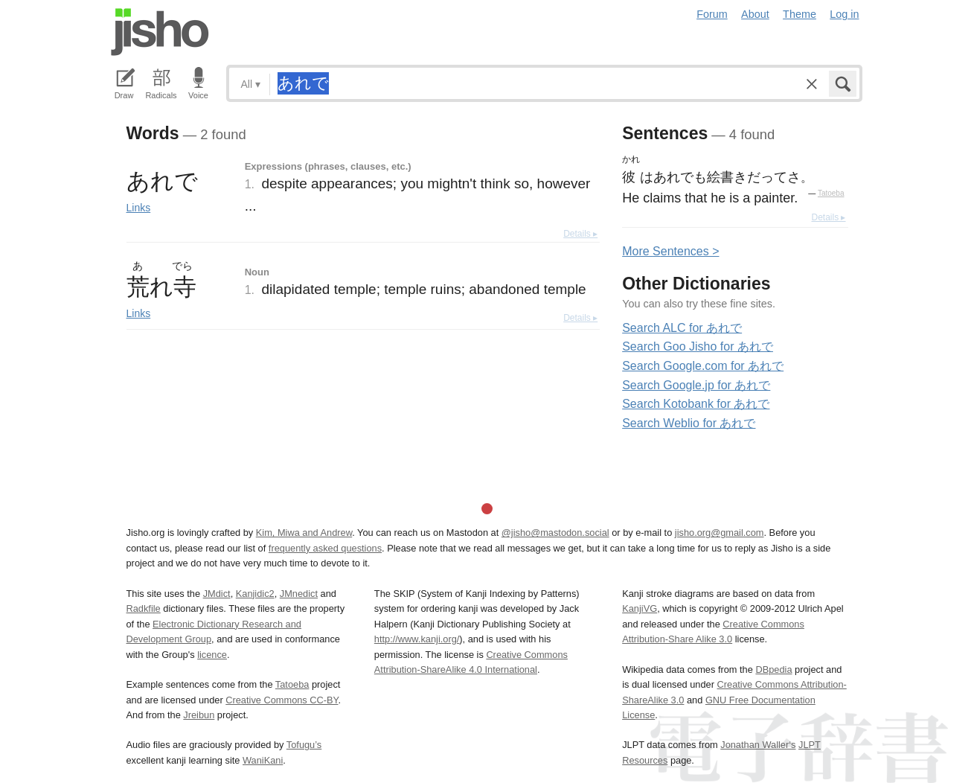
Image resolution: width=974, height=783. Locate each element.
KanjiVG (639, 608)
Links (138, 208)
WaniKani (263, 760)
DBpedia (773, 669)
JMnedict (299, 593)
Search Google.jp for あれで (696, 385)
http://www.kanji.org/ (417, 639)
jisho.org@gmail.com (719, 532)
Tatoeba (831, 193)
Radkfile (143, 608)
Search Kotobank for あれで (695, 403)
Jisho (160, 32)
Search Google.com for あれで (703, 365)
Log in (844, 14)
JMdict (217, 593)
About (755, 14)
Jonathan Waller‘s (757, 744)
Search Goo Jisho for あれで (697, 346)
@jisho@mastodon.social (555, 532)
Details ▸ (580, 233)
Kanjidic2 (255, 593)
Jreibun (198, 714)
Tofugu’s (303, 744)
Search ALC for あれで (682, 328)
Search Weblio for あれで (688, 423)
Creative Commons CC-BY (281, 700)
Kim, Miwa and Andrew (304, 532)
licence (212, 654)
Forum (712, 14)
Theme (799, 14)
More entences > (670, 251)
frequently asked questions (325, 548)
